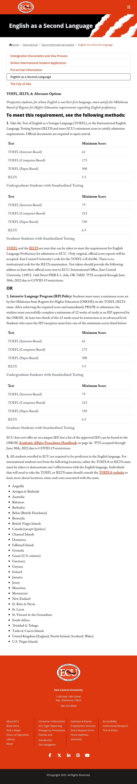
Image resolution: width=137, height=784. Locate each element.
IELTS (33, 248)
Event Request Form (82, 730)
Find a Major (13, 730)
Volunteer (76, 739)
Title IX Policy (110, 730)
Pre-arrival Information (26, 70)
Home (15, 44)
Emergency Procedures (52, 730)
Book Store (12, 726)
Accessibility (110, 721)
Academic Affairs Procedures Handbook (48, 442)
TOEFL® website (111, 472)
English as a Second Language (30, 77)
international (30, 44)
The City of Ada (20, 84)
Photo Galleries (79, 734)
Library (10, 739)
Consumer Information (52, 721)
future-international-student (58, 44)
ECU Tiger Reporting (50, 726)
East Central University (68, 690)
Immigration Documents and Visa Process (39, 56)
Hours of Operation (17, 734)
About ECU (12, 721)
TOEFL (11, 248)
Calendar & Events (81, 721)
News (9, 743)
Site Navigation (47, 744)
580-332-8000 (68, 706)
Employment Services (83, 726)
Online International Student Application (38, 63)
